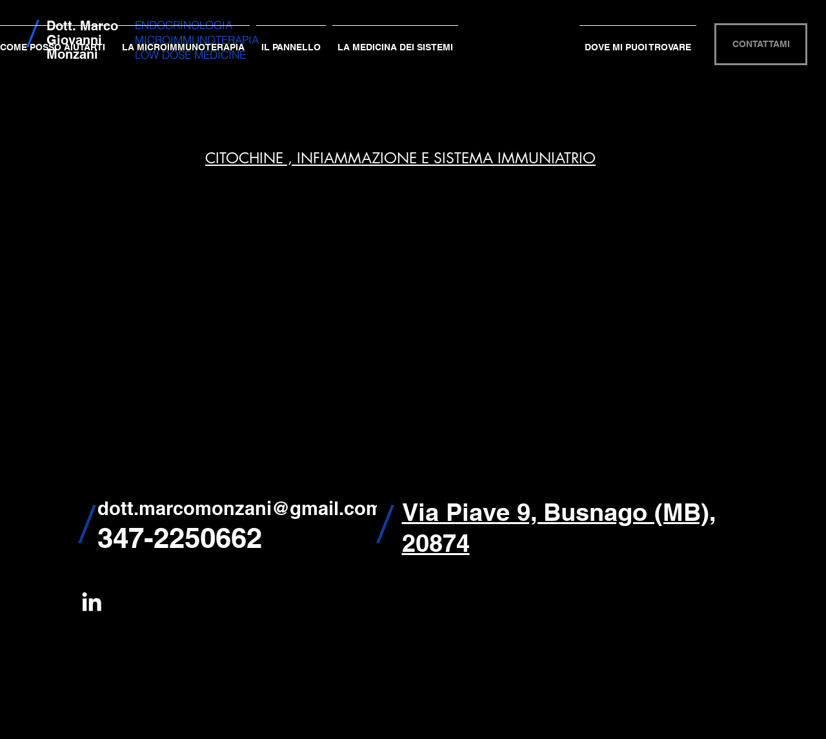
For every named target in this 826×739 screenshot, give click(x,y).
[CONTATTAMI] (760, 44)
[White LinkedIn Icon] (91, 601)
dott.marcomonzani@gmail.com (240, 508)
